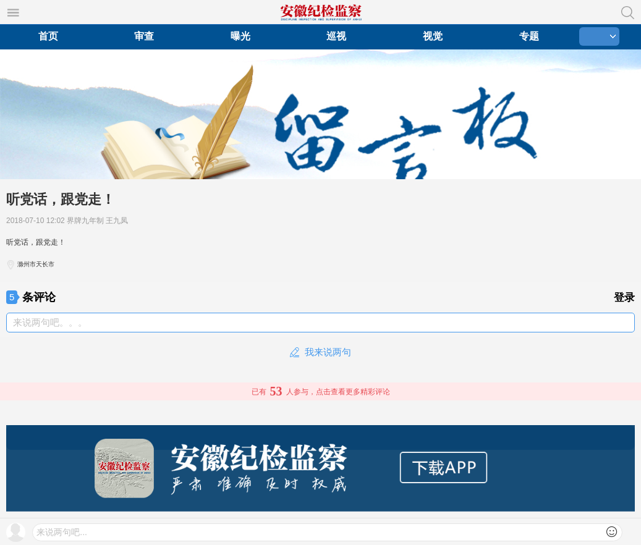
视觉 (433, 36)
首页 (48, 36)
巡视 (336, 36)
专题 (529, 36)
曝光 (240, 36)
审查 (144, 36)
